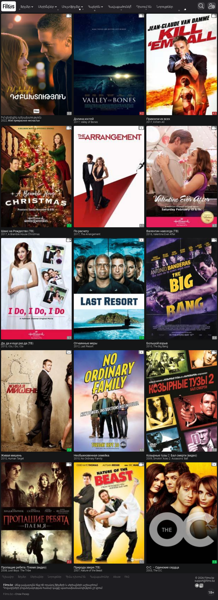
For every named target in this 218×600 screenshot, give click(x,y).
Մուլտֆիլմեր (72, 7)
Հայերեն (95, 7)
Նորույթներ (164, 7)
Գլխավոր (8, 576)
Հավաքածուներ (119, 7)
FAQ (127, 576)
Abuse (116, 576)
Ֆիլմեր (26, 7)
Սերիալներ (47, 7)
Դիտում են (143, 7)
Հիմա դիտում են (76, 576)
